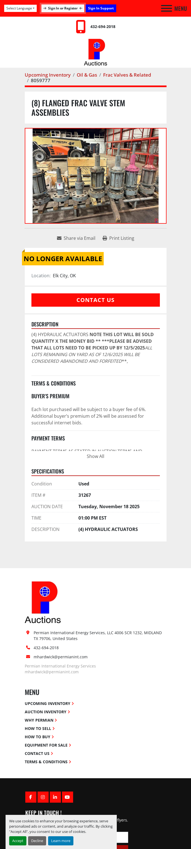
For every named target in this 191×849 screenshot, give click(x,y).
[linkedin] (55, 797)
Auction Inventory (45, 711)
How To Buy (37, 736)
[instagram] (43, 797)
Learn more (60, 840)
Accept (17, 840)
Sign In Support (101, 8)
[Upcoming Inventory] (48, 75)
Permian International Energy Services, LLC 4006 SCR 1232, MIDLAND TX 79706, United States (98, 635)
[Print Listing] (118, 238)
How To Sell (38, 728)
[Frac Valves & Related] (127, 75)
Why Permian (39, 720)
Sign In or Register (63, 8)
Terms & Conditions (46, 761)
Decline (37, 840)
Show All (95, 456)
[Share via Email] (76, 238)
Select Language (19, 8)
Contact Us (95, 300)
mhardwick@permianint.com (61, 656)
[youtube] (67, 797)
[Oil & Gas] (87, 75)
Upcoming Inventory (47, 703)
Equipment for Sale (46, 745)
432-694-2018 (102, 26)
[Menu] (166, 8)
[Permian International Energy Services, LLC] (43, 601)
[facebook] (30, 797)
